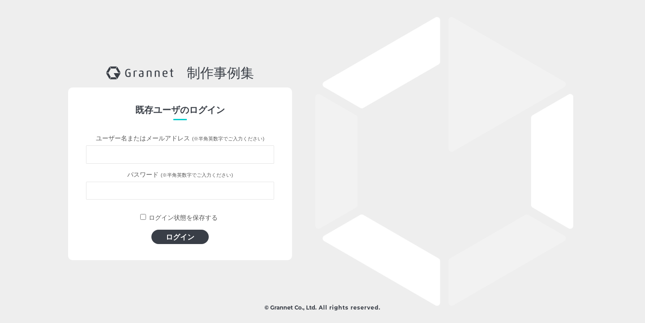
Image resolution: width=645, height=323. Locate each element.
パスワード (143, 174)
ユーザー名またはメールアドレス (143, 138)
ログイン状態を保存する (183, 217)
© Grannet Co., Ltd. (290, 307)
